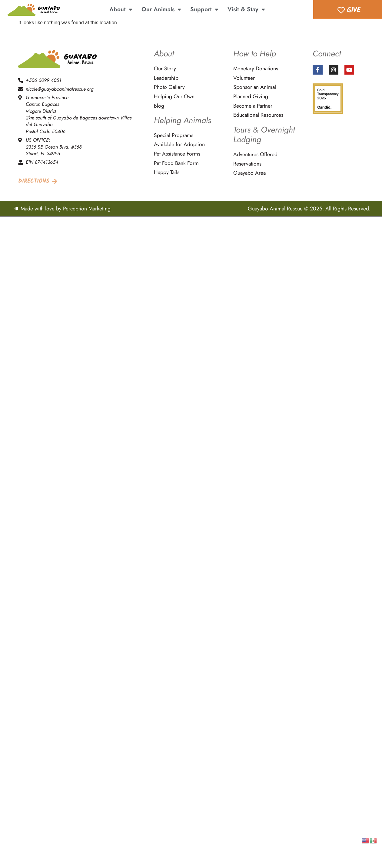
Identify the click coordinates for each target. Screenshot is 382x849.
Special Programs (173, 135)
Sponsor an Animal (254, 87)
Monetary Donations (255, 68)
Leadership (166, 78)
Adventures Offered (255, 154)
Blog (159, 106)
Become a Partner (252, 106)
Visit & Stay (246, 9)
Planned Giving (250, 96)
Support (204, 9)
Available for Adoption (179, 144)
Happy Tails (166, 172)
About (120, 9)
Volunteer (244, 78)
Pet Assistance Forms (177, 154)
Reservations (247, 164)
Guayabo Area (249, 173)
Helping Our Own (174, 96)
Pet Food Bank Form (176, 163)
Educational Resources (258, 115)
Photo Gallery (169, 87)
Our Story (165, 68)
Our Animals (161, 9)
